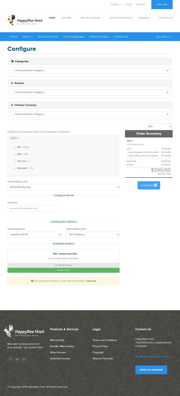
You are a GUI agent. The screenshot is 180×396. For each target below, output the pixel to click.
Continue (149, 185)
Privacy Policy (100, 346)
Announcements (48, 36)
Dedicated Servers (121, 17)
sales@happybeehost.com (151, 356)
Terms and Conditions (105, 340)
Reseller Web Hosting (62, 346)
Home (52, 17)
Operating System (16, 229)
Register (140, 4)
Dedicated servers (60, 358)
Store (28, 36)
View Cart (162, 4)
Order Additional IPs (76, 229)
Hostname (12, 202)
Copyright (98, 352)
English (116, 4)
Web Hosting (57, 340)
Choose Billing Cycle (17, 181)
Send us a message (151, 369)
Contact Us (165, 17)
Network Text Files (103, 358)
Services (144, 17)
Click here (91, 281)
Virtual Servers (90, 17)
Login (129, 4)
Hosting (66, 17)
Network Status (98, 36)
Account (163, 36)
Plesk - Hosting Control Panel (63, 254)
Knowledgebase (74, 36)
